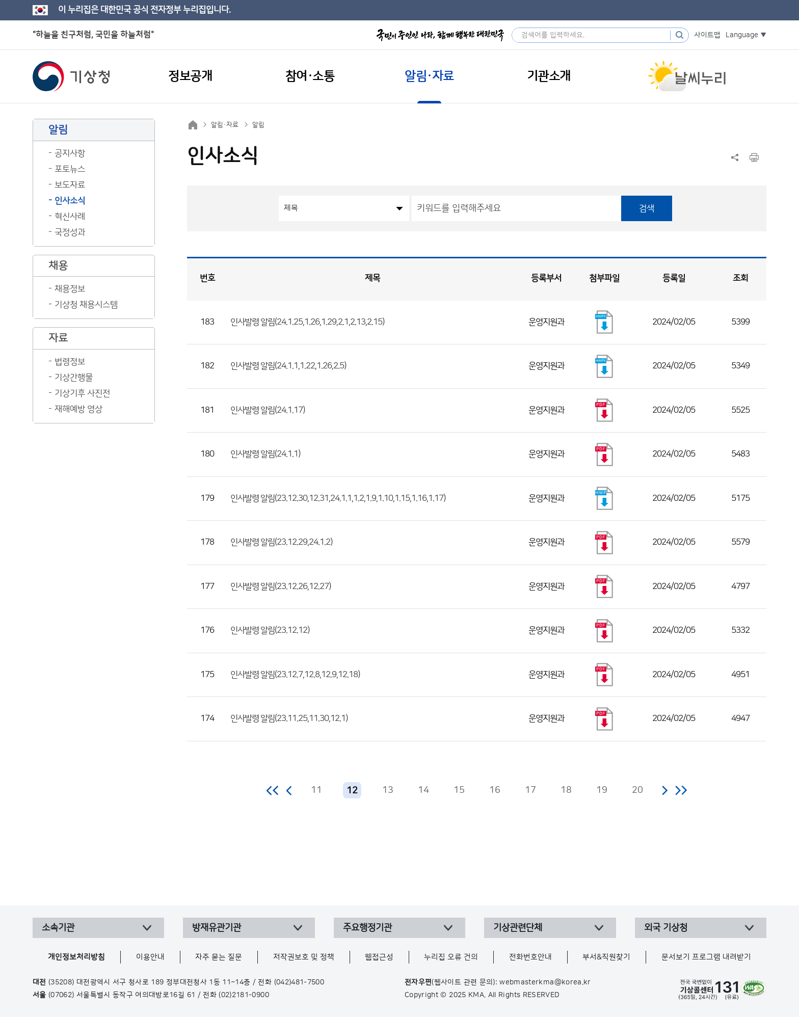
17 (530, 790)
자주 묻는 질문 (218, 957)
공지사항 (70, 153)
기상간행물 (74, 377)
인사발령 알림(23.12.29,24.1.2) (281, 542)
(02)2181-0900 (244, 995)
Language (742, 35)
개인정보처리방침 (76, 957)
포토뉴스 (70, 169)
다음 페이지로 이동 (664, 790)
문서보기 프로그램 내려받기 (706, 957)
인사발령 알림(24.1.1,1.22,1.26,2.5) (288, 365)
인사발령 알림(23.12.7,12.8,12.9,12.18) (295, 674)
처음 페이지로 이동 (273, 790)
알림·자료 (224, 124)
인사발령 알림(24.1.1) (265, 454)
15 (459, 790)
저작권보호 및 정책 (303, 957)
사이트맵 (707, 35)
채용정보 (70, 288)
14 (423, 790)
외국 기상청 (665, 928)
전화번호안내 (530, 957)
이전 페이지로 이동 (289, 790)
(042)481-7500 (299, 982)
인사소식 (70, 200)
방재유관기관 (216, 928)
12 (352, 791)
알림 (258, 124)
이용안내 (150, 957)
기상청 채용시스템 (86, 304)
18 (566, 790)
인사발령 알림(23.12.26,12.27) (280, 586)
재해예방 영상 (78, 409)
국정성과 (70, 232)
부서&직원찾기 (606, 957)
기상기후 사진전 (82, 393)
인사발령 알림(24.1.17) (267, 410)
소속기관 (58, 928)
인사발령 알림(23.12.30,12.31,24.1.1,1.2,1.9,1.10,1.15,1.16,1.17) (337, 498)
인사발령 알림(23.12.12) (269, 630)
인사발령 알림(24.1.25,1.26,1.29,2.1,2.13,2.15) (307, 322)
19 (601, 790)
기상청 (71, 76)
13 (387, 790)
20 (637, 790)
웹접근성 (379, 957)
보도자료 (70, 185)
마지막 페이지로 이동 (681, 790)
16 (494, 790)
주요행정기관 (367, 928)
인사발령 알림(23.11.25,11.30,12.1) (289, 718)
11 (316, 790)
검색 (646, 208)
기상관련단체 (517, 928)
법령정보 (70, 361)
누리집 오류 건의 (451, 957)
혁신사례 (70, 216)
